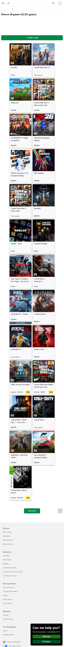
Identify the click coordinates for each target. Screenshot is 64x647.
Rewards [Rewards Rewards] (5, 615)
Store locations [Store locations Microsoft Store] (7, 603)
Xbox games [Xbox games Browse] (6, 536)
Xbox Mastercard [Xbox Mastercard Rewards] (8, 619)
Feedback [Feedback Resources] (6, 563)
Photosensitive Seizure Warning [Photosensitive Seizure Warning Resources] (12, 572)
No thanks (47, 642)
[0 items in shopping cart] (54, 3)
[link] (21, 60)
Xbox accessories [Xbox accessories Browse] (8, 544)
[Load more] (32, 510)
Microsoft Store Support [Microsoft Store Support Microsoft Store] (10, 591)
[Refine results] (32, 37)
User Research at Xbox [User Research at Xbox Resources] (10, 576)
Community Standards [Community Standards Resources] (9, 567)
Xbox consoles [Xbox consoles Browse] (7, 532)
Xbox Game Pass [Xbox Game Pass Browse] (8, 540)
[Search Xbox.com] (9, 3)
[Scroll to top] (60, 510)
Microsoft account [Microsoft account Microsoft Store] (8, 587)
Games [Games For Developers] (5, 630)
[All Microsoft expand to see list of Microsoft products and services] (3, 3)
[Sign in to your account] (60, 3)
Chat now (46, 637)
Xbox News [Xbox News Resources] (6, 555)
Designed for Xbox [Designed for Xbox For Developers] (8, 634)
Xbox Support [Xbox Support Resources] (7, 559)
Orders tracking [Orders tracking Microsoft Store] (7, 599)
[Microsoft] (32, 1)
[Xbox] (6, 9)
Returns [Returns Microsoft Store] (5, 595)
